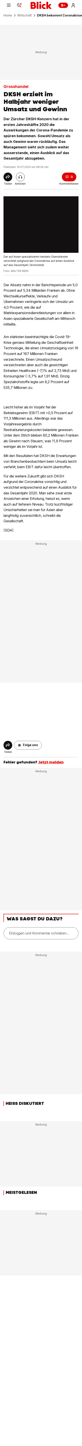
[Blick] (41, 5)
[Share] (7, 177)
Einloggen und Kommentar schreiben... (39, 933)
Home (7, 15)
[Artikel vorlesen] (20, 177)
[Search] (19, 5)
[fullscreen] (41, 224)
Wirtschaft (24, 15)
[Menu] (8, 5)
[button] (28, 745)
